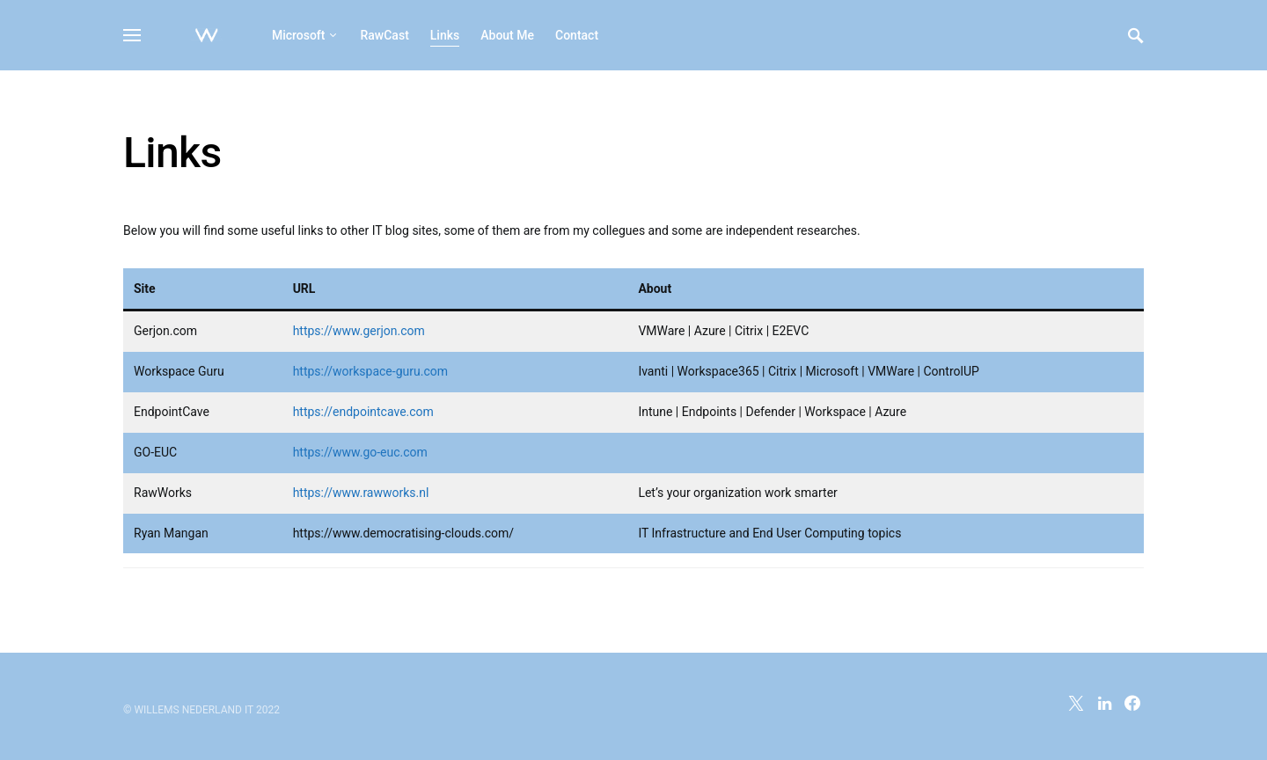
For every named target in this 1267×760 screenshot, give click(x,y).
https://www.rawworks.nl (361, 493)
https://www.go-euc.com (360, 452)
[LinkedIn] (1104, 703)
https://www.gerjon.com (359, 331)
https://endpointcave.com (363, 412)
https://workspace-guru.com (370, 371)
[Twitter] (1076, 703)
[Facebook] (1132, 703)
